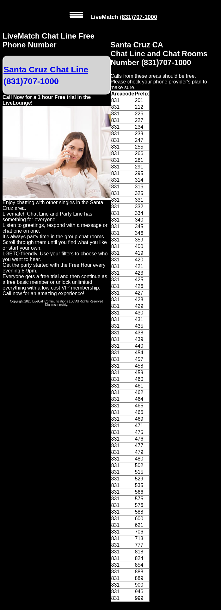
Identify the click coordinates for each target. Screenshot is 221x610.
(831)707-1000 (138, 17)
